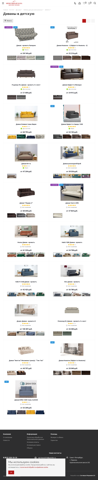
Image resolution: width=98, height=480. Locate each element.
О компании (7, 437)
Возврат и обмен (57, 437)
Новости (6, 440)
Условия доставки (33, 445)
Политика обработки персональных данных (35, 438)
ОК (11, 472)
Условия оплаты (33, 442)
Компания (7, 434)
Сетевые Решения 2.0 (87, 475)
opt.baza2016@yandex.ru (47, 458)
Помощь (54, 434)
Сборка (29, 448)
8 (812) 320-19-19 (10, 458)
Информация (32, 434)
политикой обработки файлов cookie (34, 467)
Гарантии (54, 440)
